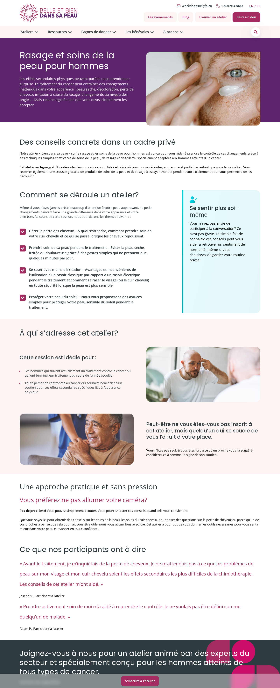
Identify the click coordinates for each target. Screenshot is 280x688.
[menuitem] (29, 32)
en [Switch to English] (251, 6)
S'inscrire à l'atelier (140, 681)
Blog (185, 17)
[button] (255, 32)
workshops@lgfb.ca (197, 6)
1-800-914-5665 (232, 6)
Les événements (160, 17)
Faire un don (246, 17)
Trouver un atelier (213, 17)
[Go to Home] (49, 13)
